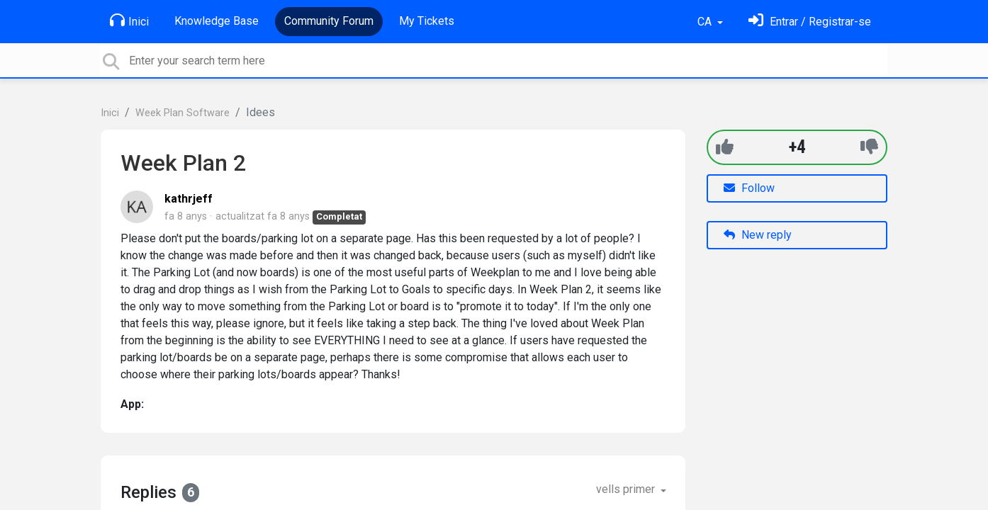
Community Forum (329, 21)
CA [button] (705, 21)
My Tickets (426, 21)
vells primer (627, 489)
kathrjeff (188, 198)
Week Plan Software (182, 113)
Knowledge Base (216, 21)
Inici (129, 20)
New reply (758, 235)
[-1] (869, 147)
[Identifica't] (810, 21)
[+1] (725, 147)
